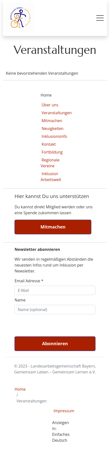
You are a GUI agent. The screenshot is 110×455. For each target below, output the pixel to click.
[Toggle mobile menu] (100, 18)
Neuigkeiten (53, 128)
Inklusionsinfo (54, 136)
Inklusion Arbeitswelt (51, 176)
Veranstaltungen (57, 112)
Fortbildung (52, 152)
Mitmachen (52, 120)
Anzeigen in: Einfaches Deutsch (61, 431)
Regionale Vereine (50, 163)
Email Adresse (28, 281)
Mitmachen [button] (52, 227)
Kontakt (49, 144)
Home (19, 389)
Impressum (61, 410)
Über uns (50, 105)
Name (19, 300)
